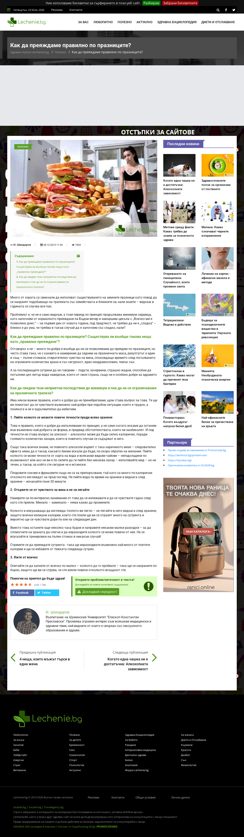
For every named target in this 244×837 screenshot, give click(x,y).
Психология (76, 765)
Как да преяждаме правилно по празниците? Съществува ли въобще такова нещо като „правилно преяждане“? (45, 267)
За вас (83, 22)
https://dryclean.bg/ (180, 460)
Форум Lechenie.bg (137, 770)
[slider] (21, 584)
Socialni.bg (35, 807)
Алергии (18, 760)
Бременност (77, 745)
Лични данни (180, 797)
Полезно (125, 22)
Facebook (20, 592)
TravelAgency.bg (53, 807)
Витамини (19, 770)
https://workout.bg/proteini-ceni (187, 455)
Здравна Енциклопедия (139, 735)
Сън (183, 760)
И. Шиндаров (22, 244)
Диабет (185, 755)
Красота (186, 750)
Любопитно (103, 22)
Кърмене (186, 745)
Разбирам (151, 3)
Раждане (130, 745)
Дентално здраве (135, 755)
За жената (187, 735)
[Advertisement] (122, 95)
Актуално (144, 22)
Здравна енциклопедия (176, 22)
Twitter (44, 592)
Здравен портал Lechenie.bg (29, 52)
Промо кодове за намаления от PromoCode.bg (197, 450)
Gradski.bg (19, 807)
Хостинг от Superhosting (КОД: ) (88, 826)
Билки (129, 760)
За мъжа (18, 740)
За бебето (131, 740)
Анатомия (131, 765)
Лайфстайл (20, 755)
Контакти (75, 10)
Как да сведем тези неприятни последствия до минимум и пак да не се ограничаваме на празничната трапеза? (46, 282)
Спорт (73, 760)
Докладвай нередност (97, 591)
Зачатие (18, 745)
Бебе (16, 750)
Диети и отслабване (218, 22)
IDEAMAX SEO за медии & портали (34, 826)
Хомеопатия (77, 755)
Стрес (16, 765)
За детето (75, 740)
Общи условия (145, 797)
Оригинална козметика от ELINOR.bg (191, 465)
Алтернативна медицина (140, 750)
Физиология (188, 765)
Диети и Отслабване (193, 740)
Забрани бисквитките (180, 3)
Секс (72, 750)
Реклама (57, 10)
